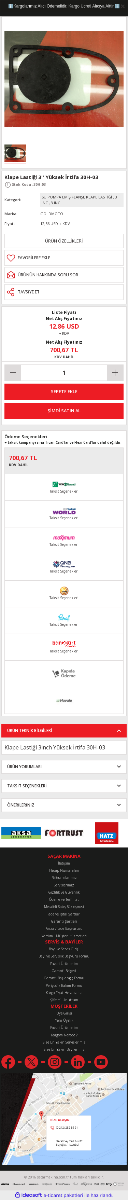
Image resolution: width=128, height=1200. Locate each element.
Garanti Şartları (64, 921)
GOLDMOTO (51, 213)
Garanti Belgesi (64, 970)
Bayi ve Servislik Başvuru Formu (64, 956)
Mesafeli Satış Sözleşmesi (64, 906)
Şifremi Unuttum (64, 999)
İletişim (64, 863)
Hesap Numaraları (64, 870)
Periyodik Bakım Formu (64, 985)
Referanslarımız (64, 877)
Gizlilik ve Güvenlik (64, 892)
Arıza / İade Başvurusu (64, 928)
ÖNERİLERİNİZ (20, 805)
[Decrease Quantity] (13, 373)
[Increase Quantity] (115, 373)
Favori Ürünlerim (64, 963)
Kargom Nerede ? (64, 1035)
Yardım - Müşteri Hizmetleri (64, 936)
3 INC (55, 202)
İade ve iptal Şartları (64, 914)
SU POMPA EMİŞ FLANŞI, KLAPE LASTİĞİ (77, 196)
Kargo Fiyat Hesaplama (64, 992)
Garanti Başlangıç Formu (64, 978)
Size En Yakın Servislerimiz (64, 1042)
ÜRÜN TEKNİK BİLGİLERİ (29, 730)
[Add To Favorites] (64, 258)
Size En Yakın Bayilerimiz (64, 1049)
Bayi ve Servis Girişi (64, 949)
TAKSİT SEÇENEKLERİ (27, 785)
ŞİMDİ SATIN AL (64, 411)
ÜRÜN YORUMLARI (24, 766)
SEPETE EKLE (64, 391)
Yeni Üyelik (64, 1020)
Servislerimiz (64, 885)
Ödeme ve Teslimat (64, 899)
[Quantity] (64, 373)
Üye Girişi (64, 1013)
